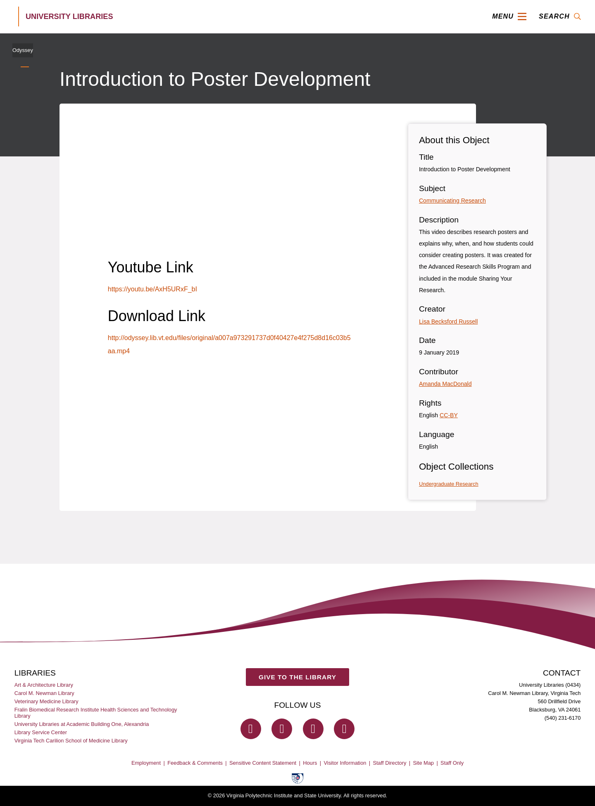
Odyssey (22, 50)
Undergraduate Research (448, 484)
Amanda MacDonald (445, 384)
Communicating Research (452, 200)
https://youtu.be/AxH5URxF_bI (152, 289)
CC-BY (449, 415)
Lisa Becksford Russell (448, 321)
